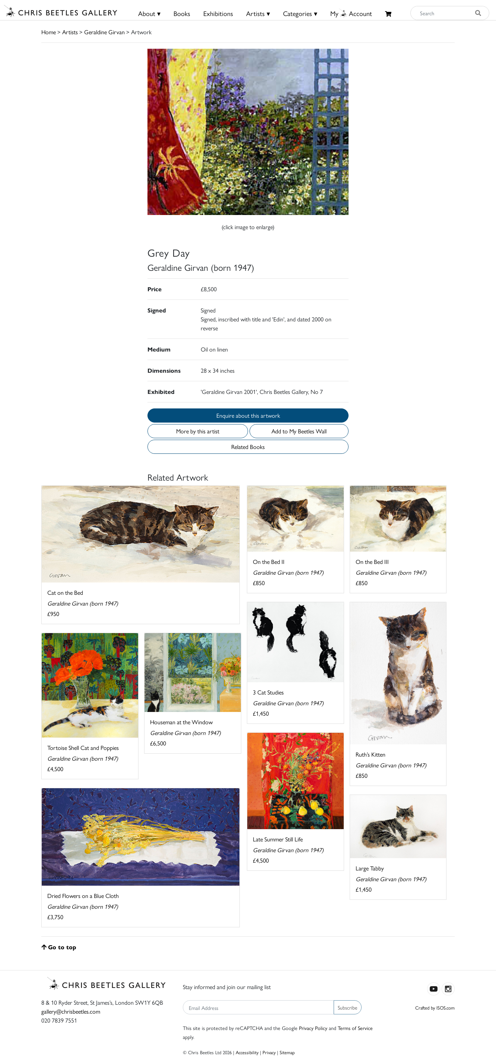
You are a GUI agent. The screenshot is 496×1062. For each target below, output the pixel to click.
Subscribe (347, 1007)
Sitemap (287, 1052)
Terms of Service (355, 1027)
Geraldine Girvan (104, 32)
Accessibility (247, 1052)
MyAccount (351, 13)
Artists (70, 32)
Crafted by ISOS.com (435, 1007)
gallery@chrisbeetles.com (70, 1011)
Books (182, 13)
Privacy (269, 1052)
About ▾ (149, 13)
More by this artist (197, 431)
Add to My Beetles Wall (299, 431)
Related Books (248, 446)
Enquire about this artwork (248, 415)
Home (48, 32)
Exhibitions (218, 13)
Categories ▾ (300, 13)
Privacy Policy (313, 1027)
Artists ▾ (258, 13)
